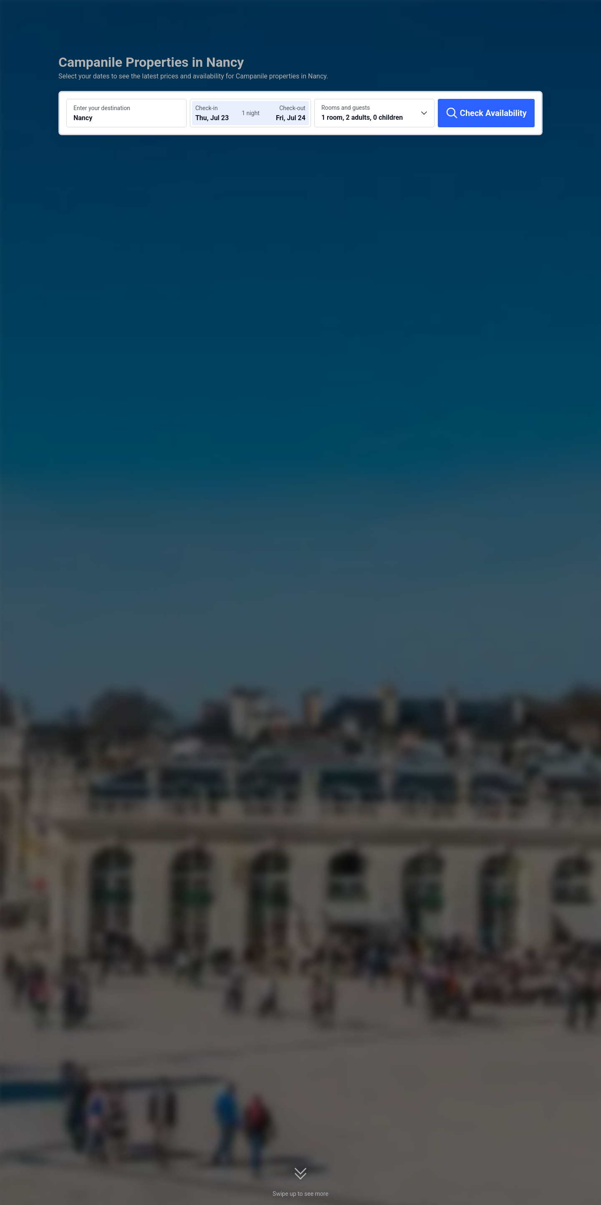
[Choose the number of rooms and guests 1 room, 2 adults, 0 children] (374, 113)
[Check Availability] (486, 113)
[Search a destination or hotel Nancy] (126, 113)
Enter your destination (101, 108)
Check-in (206, 108)
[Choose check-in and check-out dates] (220, 113)
